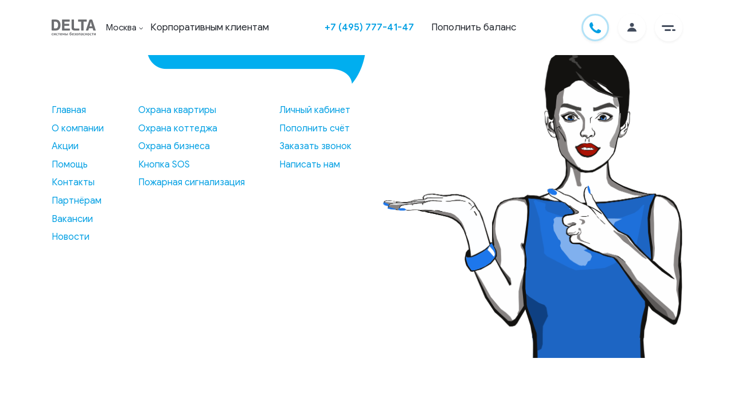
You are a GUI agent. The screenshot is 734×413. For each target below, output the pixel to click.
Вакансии (72, 219)
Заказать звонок (315, 146)
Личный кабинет (314, 110)
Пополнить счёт (314, 128)
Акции (65, 146)
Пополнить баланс (473, 27)
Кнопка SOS (164, 164)
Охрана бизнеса (174, 146)
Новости (70, 237)
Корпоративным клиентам (209, 27)
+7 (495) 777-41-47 (369, 27)
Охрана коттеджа (177, 128)
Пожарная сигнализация (191, 182)
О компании (78, 128)
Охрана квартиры (177, 110)
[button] (668, 27)
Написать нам (309, 164)
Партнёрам (76, 200)
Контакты (73, 182)
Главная (69, 110)
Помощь (70, 164)
